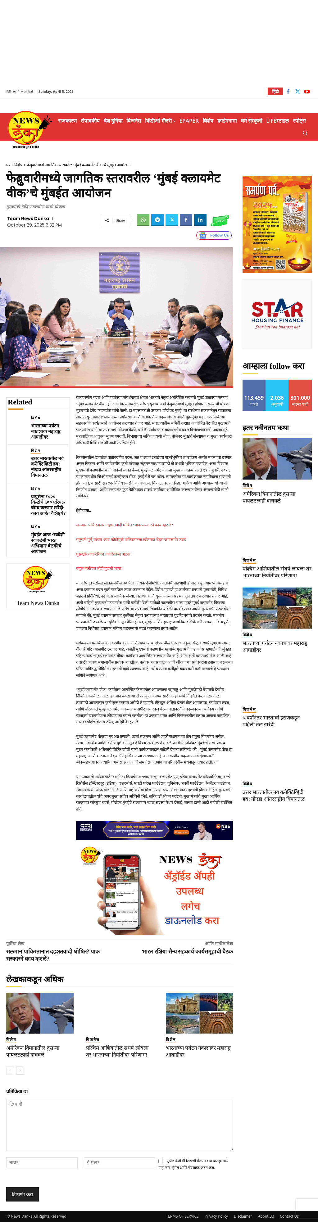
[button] (305, 133)
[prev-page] (10, 1070)
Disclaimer (243, 1216)
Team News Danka (28, 218)
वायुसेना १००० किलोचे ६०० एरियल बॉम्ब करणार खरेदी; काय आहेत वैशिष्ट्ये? (48, 505)
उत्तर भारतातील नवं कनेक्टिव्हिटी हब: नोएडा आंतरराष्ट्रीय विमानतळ (47, 467)
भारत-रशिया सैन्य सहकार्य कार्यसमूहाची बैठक (187, 952)
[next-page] (20, 1070)
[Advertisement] (159, 43)
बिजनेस (93, 1039)
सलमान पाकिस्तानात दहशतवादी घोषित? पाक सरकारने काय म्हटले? (124, 525)
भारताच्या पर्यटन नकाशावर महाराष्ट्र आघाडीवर (46, 431)
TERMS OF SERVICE (182, 1216)
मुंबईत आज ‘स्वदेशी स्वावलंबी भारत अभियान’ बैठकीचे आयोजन (48, 543)
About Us (266, 1216)
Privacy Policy (216, 1216)
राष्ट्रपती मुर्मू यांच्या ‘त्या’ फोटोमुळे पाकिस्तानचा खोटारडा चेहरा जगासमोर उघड (131, 539)
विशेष (18, 165)
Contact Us (289, 1216)
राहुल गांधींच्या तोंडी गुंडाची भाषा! (99, 568)
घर (8, 165)
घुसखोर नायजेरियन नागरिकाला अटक (103, 554)
